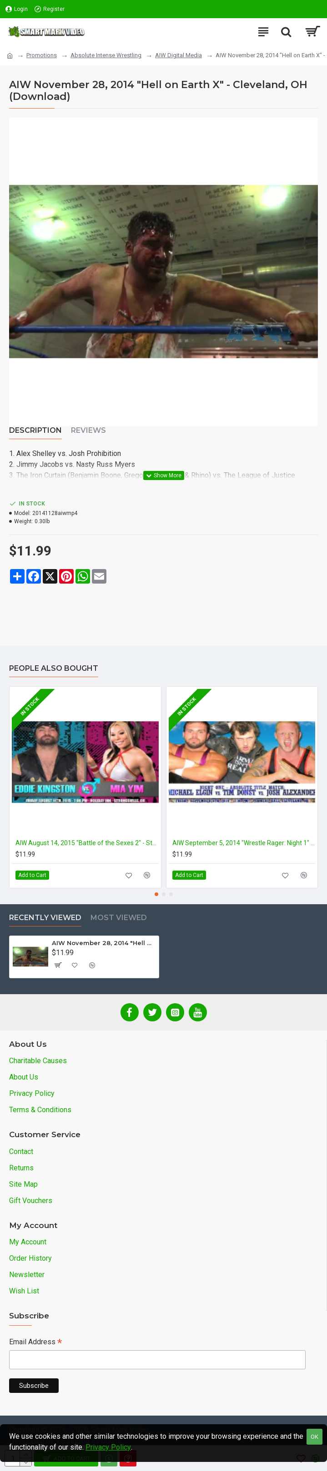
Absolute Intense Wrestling (105, 55)
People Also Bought (53, 668)
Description (35, 430)
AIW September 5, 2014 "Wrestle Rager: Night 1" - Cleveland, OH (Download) (244, 843)
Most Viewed (119, 917)
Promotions (41, 55)
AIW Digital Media (178, 55)
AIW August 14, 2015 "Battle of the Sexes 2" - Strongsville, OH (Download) (87, 843)
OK (314, 1436)
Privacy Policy (108, 1447)
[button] (156, 894)
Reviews (88, 430)
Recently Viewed (45, 917)
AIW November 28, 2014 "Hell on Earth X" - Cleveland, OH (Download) (103, 942)
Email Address (35, 1343)
